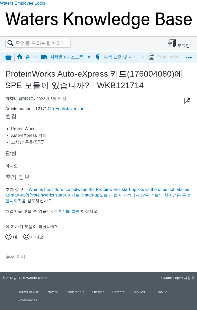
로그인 (184, 46)
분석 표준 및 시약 (116, 57)
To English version (67, 109)
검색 (10, 43)
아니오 (37, 237)
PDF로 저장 (187, 101)
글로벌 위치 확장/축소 (188, 55)
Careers (119, 292)
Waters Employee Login (22, 3)
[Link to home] (98, 27)
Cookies (138, 292)
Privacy (53, 292)
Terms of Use (29, 292)
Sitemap (99, 292)
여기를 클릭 (68, 211)
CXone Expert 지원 (177, 278)
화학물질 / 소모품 (62, 57)
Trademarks (75, 292)
